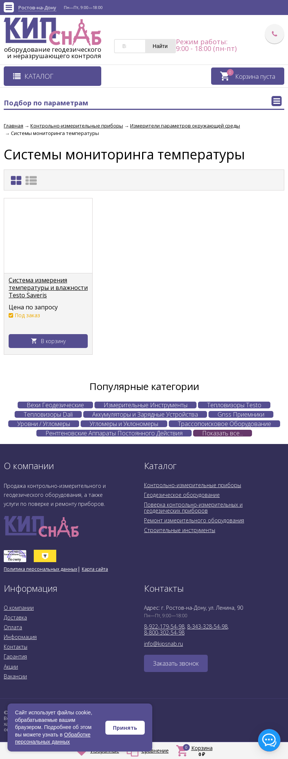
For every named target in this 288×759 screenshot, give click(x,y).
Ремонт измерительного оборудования (194, 520)
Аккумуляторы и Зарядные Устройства (145, 414)
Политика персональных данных (40, 569)
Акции (11, 666)
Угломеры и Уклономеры (124, 423)
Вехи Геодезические (55, 405)
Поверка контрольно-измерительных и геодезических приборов (193, 507)
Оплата (13, 627)
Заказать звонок (176, 663)
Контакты (15, 646)
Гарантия (15, 656)
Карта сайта (95, 569)
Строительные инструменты (179, 530)
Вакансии (15, 676)
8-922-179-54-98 (164, 626)
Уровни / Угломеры (43, 423)
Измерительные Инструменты (146, 405)
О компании (19, 607)
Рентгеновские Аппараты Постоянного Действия (114, 433)
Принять (125, 727)
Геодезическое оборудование (182, 494)
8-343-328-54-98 (207, 626)
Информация (20, 636)
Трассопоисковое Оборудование (224, 423)
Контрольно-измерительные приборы (192, 485)
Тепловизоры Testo (234, 405)
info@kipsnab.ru (163, 643)
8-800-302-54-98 (164, 632)
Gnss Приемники (241, 414)
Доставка (15, 617)
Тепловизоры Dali (48, 414)
